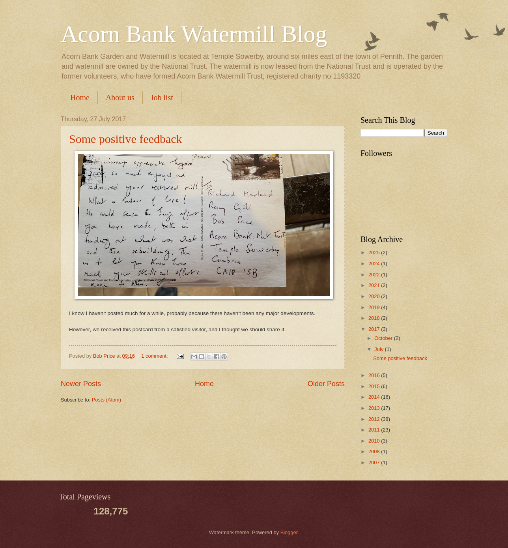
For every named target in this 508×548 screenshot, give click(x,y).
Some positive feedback (125, 138)
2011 (374, 430)
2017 (374, 329)
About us (120, 97)
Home (80, 97)
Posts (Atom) (106, 400)
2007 (374, 462)
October (384, 338)
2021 (374, 285)
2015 (374, 386)
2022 (374, 275)
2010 (374, 441)
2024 (374, 263)
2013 (374, 408)
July (379, 349)
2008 (374, 451)
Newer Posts (81, 384)
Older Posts (326, 384)
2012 (374, 419)
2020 (374, 296)
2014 (374, 397)
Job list (162, 97)
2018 (374, 318)
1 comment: (155, 356)
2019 (374, 307)
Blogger (289, 532)
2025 (374, 252)
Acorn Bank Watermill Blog (194, 34)
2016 (374, 375)
